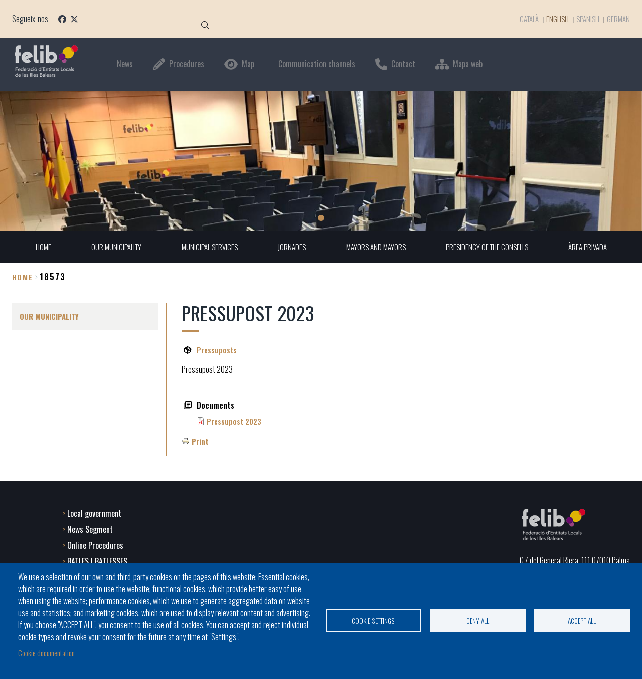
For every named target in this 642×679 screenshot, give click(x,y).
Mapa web (468, 64)
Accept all (582, 620)
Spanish (585, 19)
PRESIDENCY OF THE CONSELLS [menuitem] (491, 247)
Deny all (477, 620)
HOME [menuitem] (34, 247)
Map (248, 64)
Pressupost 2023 (235, 422)
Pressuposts (217, 350)
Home (22, 277)
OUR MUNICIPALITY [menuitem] (108, 247)
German (618, 19)
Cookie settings (373, 620)
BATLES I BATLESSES (97, 560)
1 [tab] (321, 218)
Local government (94, 512)
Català (522, 19)
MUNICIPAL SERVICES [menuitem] (205, 247)
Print (200, 442)
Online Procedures (95, 544)
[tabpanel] (321, 160)
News (125, 64)
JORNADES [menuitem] (289, 247)
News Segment (90, 528)
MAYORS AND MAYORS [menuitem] (376, 247)
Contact (403, 64)
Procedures (186, 64)
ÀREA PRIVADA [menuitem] (595, 247)
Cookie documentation (50, 653)
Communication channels (316, 64)
